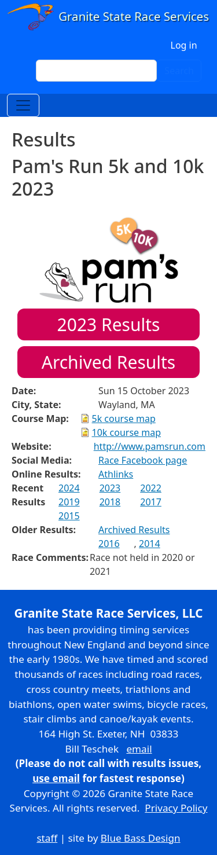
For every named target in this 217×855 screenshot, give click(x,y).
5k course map (124, 418)
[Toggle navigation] (23, 105)
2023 (110, 488)
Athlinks (115, 474)
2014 (149, 543)
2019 (69, 502)
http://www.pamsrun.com (149, 446)
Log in (184, 45)
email (139, 748)
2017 (150, 502)
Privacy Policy (176, 807)
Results (108, 324)
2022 (150, 488)
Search (179, 70)
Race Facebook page (142, 460)
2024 (69, 488)
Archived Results (108, 362)
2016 (109, 543)
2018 (110, 502)
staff (46, 838)
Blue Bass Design (141, 838)
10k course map (126, 432)
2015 (69, 515)
